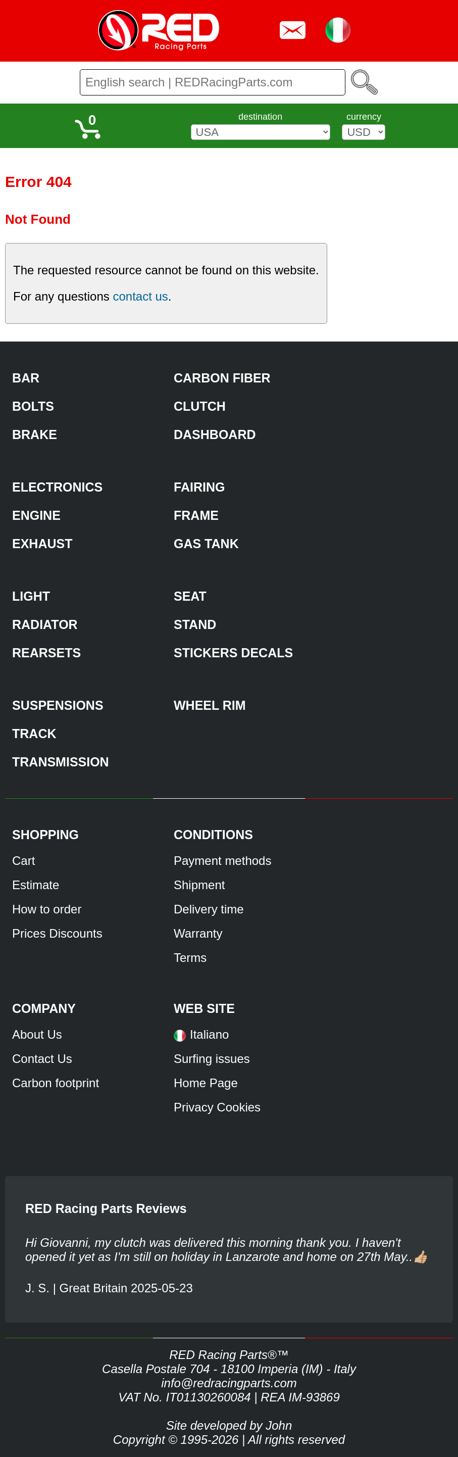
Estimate (35, 885)
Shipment (199, 885)
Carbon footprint (55, 1083)
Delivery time (209, 909)
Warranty (198, 933)
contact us (140, 296)
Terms (190, 957)
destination (260, 117)
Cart (23, 860)
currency (363, 117)
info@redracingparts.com (228, 1383)
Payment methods (222, 860)
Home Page (206, 1083)
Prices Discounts (57, 933)
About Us (37, 1034)
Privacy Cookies (217, 1107)
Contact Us (42, 1058)
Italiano (209, 1034)
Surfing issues (212, 1058)
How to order (46, 909)
